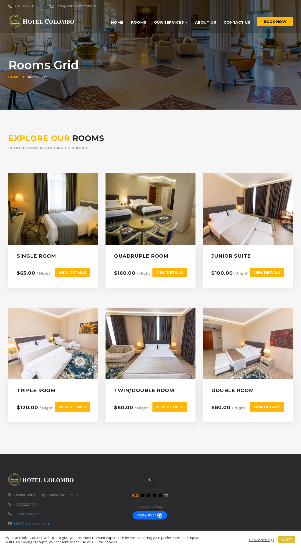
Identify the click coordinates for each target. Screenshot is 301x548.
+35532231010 (25, 5)
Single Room (36, 248)
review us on (149, 500)
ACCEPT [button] (286, 539)
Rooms (138, 22)
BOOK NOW (275, 21)
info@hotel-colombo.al (72, 5)
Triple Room (36, 375)
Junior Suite (231, 248)
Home (117, 22)
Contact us (237, 22)
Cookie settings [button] (261, 540)
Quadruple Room (141, 248)
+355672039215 (27, 499)
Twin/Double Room (144, 375)
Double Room (232, 375)
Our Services (170, 22)
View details (72, 265)
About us (205, 22)
